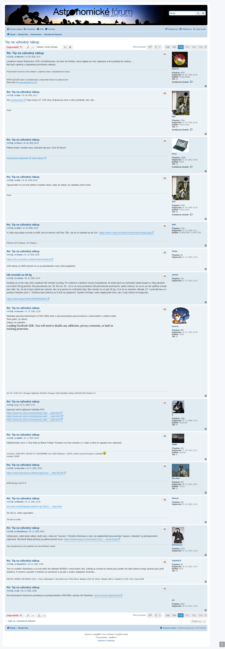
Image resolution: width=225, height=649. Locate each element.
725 (182, 279)
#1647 (9, 502)
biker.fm (175, 69)
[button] (150, 47)
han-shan (176, 478)
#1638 (9, 143)
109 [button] (174, 47)
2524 (182, 604)
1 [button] (159, 47)
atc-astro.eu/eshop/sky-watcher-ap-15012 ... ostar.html (34, 506)
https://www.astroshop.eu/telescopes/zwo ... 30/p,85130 (35, 473)
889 (182, 330)
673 (182, 482)
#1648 (9, 531)
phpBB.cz (113, 637)
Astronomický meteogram (18, 158)
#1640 (9, 228)
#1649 (9, 564)
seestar (175, 275)
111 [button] (187, 47)
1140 (182, 228)
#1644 (9, 405)
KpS (173, 117)
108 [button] (167, 47)
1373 (182, 549)
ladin (174, 225)
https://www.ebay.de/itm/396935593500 (27, 298)
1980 (182, 418)
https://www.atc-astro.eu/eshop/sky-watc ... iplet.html (33, 413)
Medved (175, 498)
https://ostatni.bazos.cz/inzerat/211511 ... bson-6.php (90, 539)
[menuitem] (29, 29)
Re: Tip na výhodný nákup (25, 53)
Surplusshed (16, 100)
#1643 (9, 311)
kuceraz (175, 326)
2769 (182, 120)
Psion (174, 154)
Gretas (175, 251)
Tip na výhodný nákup (22, 42)
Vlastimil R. (176, 561)
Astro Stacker (38, 158)
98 (181, 564)
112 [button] (194, 47)
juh (173, 600)
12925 (183, 158)
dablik (174, 444)
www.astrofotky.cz (26, 82)
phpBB (97, 634)
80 (181, 255)
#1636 (9, 57)
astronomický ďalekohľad (107, 595)
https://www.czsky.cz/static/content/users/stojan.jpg (125, 232)
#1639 (9, 180)
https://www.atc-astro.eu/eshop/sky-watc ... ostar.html (33, 416)
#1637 (9, 95)
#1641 (9, 255)
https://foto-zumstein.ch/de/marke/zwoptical (28, 259)
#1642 (9, 278)
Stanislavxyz (177, 545)
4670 (182, 73)
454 (182, 502)
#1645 (9, 438)
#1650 (9, 591)
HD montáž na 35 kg (19, 274)
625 (182, 448)
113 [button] (200, 47)
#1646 (9, 468)
